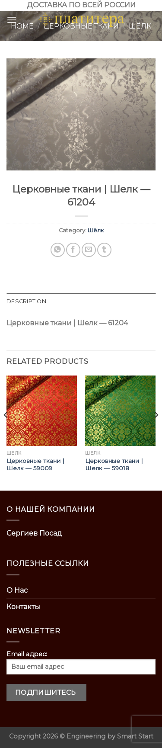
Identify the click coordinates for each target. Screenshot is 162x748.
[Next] (156, 432)
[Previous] (6, 432)
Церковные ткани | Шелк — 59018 (114, 464)
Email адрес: (81, 662)
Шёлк (96, 230)
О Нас (17, 590)
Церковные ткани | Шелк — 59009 (35, 464)
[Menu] (11, 19)
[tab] (81, 301)
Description (26, 301)
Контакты (23, 607)
